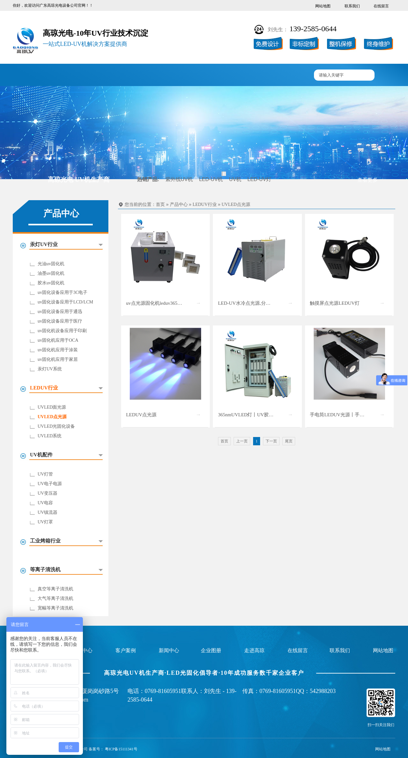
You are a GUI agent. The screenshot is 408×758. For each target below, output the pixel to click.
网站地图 (323, 6)
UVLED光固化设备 (56, 426)
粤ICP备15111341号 (121, 749)
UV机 (235, 179)
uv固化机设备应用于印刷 (62, 330)
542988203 (323, 691)
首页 (160, 204)
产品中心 (106, 75)
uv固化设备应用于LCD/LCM (65, 302)
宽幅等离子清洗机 (55, 608)
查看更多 (367, 180)
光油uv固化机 (51, 263)
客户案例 (143, 75)
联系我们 (352, 6)
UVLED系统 (50, 436)
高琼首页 (31, 75)
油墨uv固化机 (51, 273)
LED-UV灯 (259, 179)
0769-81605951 (163, 691)
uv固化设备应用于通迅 (60, 311)
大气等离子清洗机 (55, 598)
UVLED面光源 (52, 407)
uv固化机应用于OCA (58, 340)
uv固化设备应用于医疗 (60, 321)
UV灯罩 (45, 522)
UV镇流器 (47, 512)
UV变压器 (47, 493)
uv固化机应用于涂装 (58, 349)
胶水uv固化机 (51, 283)
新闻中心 (218, 75)
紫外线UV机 (179, 179)
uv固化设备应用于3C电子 (62, 292)
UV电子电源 (50, 483)
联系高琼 (292, 75)
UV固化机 (68, 75)
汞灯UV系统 (50, 369)
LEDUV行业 (204, 204)
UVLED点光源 (52, 416)
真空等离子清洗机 (55, 589)
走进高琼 (255, 75)
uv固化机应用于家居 (58, 359)
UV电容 (45, 502)
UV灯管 (45, 474)
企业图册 (181, 75)
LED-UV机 (211, 179)
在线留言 (381, 6)
